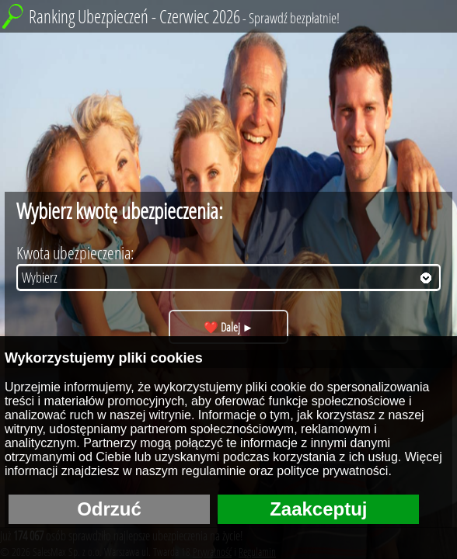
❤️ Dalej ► (229, 327)
